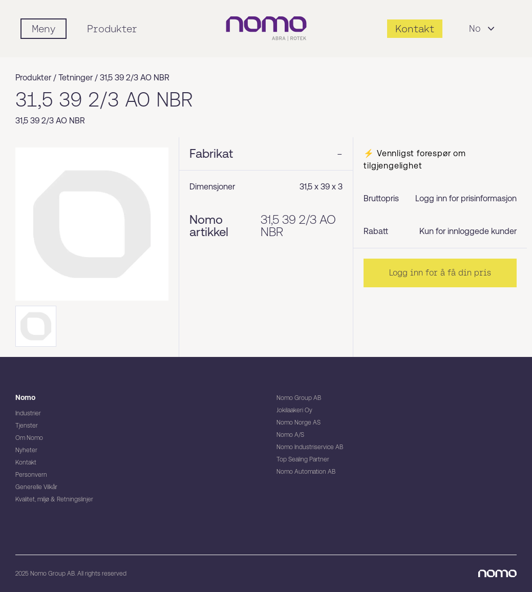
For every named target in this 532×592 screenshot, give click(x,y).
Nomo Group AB (298, 397)
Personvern (31, 474)
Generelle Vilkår (36, 487)
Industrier (28, 413)
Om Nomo (29, 437)
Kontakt (25, 462)
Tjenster (26, 425)
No (483, 29)
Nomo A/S (290, 434)
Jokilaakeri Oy (294, 410)
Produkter (112, 29)
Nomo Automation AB (305, 471)
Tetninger (75, 77)
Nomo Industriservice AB (309, 447)
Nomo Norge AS (298, 422)
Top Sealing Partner (302, 459)
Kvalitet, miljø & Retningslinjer (54, 499)
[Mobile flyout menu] (43, 28)
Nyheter (26, 450)
